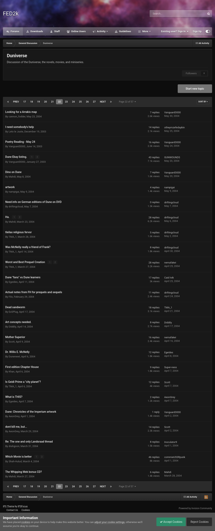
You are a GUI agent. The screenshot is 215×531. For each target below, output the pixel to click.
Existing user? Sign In (175, 31)
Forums (14, 31)
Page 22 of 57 (127, 101)
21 (52, 101)
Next (103, 101)
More (145, 31)
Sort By (203, 102)
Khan (11, 371)
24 (73, 101)
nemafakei (170, 262)
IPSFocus (23, 506)
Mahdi (12, 176)
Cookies (25, 509)
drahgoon (14, 445)
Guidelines (124, 31)
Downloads (36, 31)
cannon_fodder (17, 116)
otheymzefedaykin (174, 127)
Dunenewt (14, 356)
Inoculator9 (170, 441)
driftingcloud (16, 206)
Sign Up (197, 31)
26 (87, 101)
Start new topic (195, 88)
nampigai (14, 191)
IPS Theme (8, 506)
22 (59, 101)
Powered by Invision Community (195, 507)
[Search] (168, 13)
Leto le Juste (16, 131)
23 (66, 101)
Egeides (13, 281)
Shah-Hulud (15, 461)
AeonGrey (169, 396)
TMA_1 (13, 236)
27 (94, 101)
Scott (11, 341)
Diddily (12, 326)
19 (38, 101)
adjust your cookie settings (109, 522)
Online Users (78, 31)
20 (45, 101)
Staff (57, 31)
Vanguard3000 (172, 112)
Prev (16, 101)
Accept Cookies (169, 521)
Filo (11, 296)
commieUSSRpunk (174, 456)
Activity (101, 31)
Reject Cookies (198, 521)
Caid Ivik (169, 277)
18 (31, 101)
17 (24, 101)
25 (80, 101)
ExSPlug (13, 311)
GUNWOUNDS (172, 157)
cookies (25, 522)
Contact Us (12, 509)
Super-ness (170, 367)
